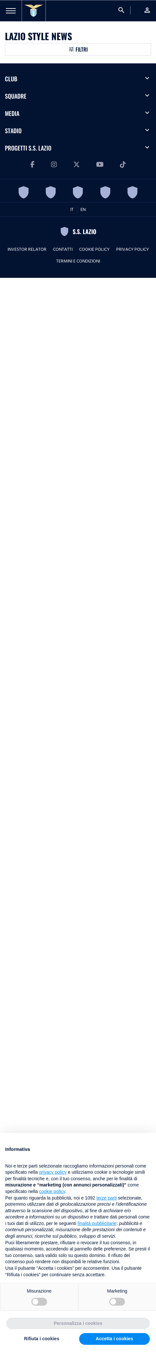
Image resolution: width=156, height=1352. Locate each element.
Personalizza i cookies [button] (78, 1323)
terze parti (106, 1198)
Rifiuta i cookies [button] (41, 1338)
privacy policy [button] (53, 1172)
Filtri (82, 49)
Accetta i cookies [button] (114, 1338)
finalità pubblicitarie (97, 1223)
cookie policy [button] (52, 1191)
